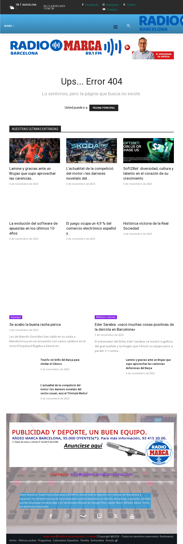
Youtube (112, 9)
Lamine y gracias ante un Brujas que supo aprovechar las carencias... (32, 173)
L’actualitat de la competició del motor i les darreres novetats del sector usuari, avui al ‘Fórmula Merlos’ (64, 389)
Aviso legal (49, 536)
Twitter (131, 4)
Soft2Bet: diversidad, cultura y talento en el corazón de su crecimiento (148, 173)
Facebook (92, 4)
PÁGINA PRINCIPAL (104, 107)
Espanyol (16, 317)
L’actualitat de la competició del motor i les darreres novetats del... (89, 173)
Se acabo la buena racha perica (35, 324)
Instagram (112, 4)
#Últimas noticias (106, 317)
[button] (128, 26)
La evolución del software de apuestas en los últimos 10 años (33, 228)
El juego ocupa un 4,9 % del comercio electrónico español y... (91, 228)
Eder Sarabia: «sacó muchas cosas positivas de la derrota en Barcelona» (134, 327)
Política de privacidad (71, 536)
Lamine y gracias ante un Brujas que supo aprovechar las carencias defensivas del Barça (148, 364)
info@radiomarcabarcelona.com (101, 474)
